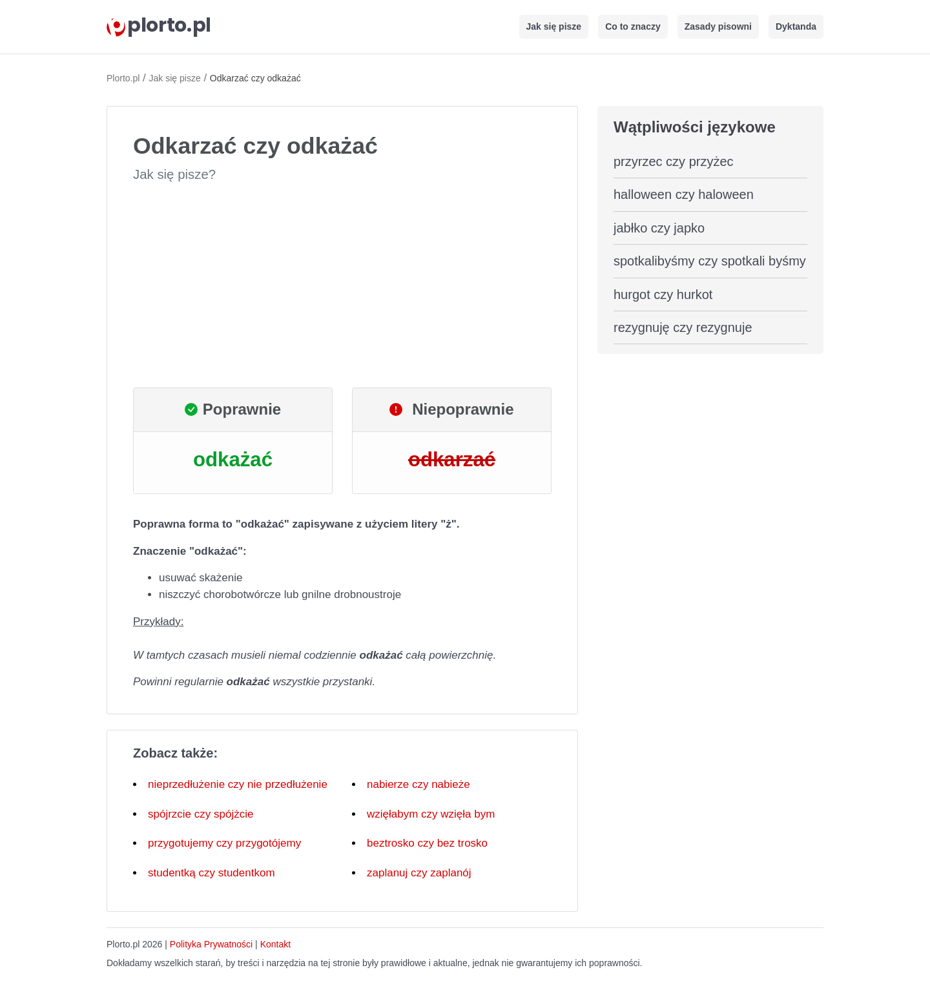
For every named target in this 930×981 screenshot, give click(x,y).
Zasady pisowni (718, 26)
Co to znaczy (633, 26)
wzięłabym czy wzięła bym (431, 814)
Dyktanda (796, 26)
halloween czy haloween (684, 194)
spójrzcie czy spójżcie (200, 814)
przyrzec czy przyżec (674, 161)
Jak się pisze (554, 26)
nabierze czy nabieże (418, 784)
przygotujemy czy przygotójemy (224, 843)
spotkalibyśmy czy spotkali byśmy (710, 261)
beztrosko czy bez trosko (427, 843)
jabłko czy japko (659, 228)
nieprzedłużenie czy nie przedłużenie (237, 784)
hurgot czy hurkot (663, 294)
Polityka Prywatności (211, 944)
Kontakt (275, 944)
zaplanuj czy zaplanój (419, 873)
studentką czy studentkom (211, 873)
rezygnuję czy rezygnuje (683, 327)
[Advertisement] (342, 285)
